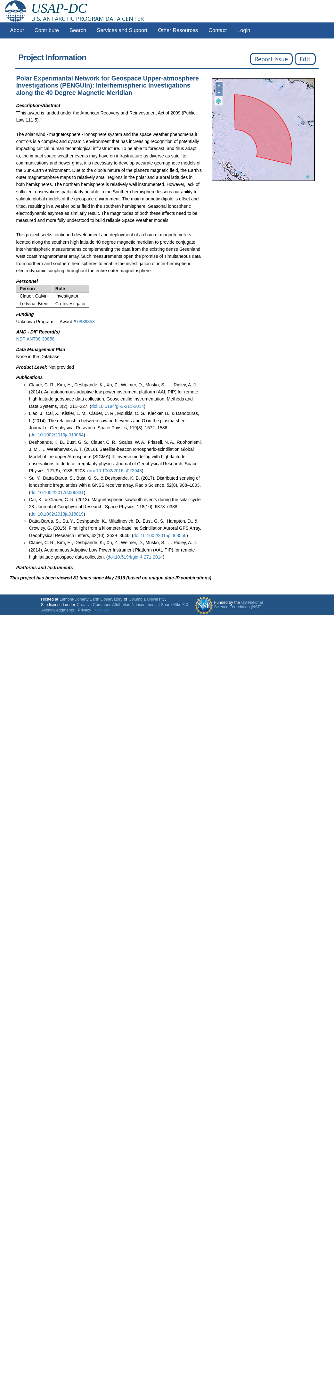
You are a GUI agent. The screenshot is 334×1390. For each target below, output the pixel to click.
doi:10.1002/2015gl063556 (159, 535)
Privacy (84, 610)
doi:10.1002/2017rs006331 (57, 492)
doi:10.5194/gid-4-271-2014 (135, 557)
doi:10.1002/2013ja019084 (57, 434)
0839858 (86, 321)
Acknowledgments (57, 610)
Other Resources (178, 30)
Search (77, 30)
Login (243, 30)
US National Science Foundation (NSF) (238, 604)
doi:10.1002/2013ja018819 (57, 514)
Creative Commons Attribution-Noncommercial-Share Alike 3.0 (132, 604)
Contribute (47, 30)
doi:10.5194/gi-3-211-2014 (117, 406)
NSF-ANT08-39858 (35, 338)
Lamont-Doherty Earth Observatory (91, 599)
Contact (217, 30)
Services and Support (122, 30)
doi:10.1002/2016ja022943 (115, 470)
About (17, 30)
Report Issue (271, 59)
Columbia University (147, 599)
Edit (305, 59)
